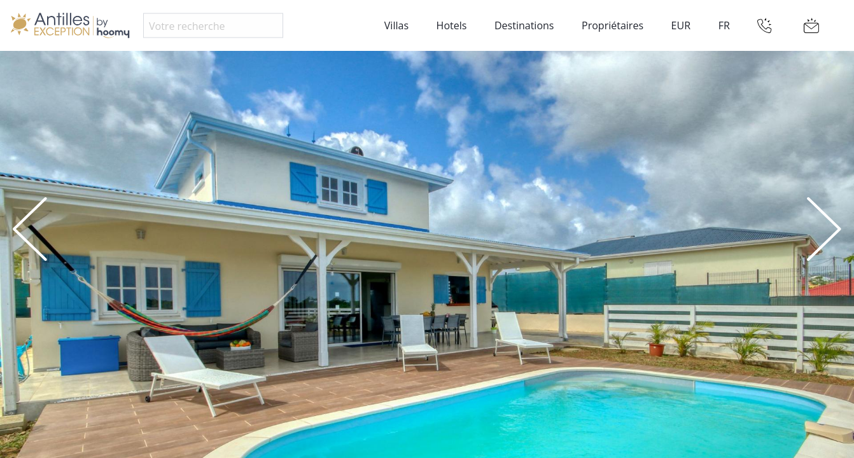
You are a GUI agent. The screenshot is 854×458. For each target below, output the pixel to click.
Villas (396, 25)
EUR (680, 25)
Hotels (452, 25)
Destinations (524, 25)
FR (724, 25)
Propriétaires (612, 25)
